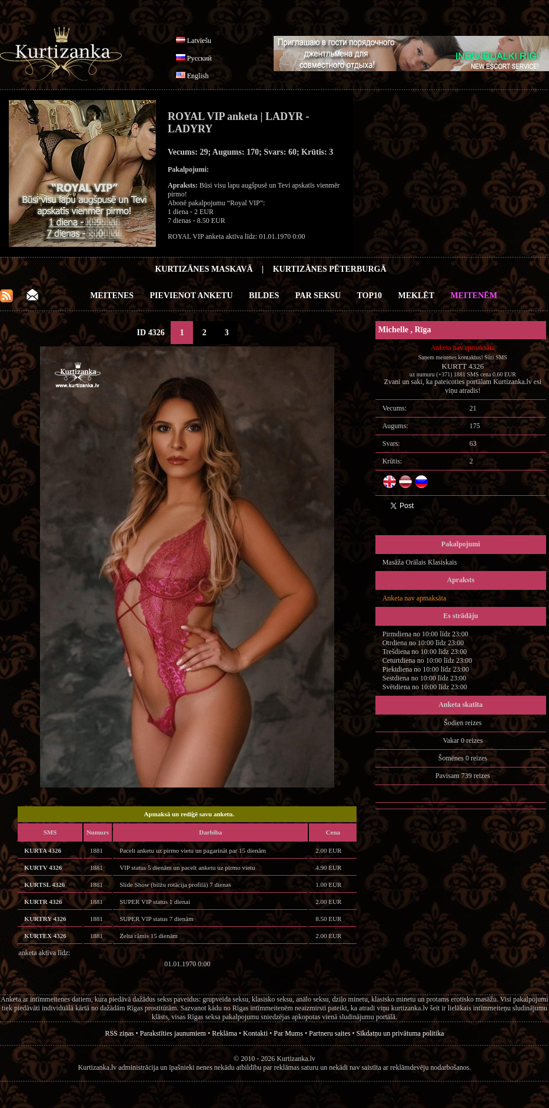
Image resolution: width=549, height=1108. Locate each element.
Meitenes (112, 295)
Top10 (369, 295)
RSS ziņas (119, 1033)
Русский (199, 58)
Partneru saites (329, 1033)
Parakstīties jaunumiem (173, 1033)
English (198, 76)
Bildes (264, 295)
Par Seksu (318, 295)
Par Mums (288, 1033)
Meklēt (416, 295)
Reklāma (224, 1033)
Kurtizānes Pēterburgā (330, 269)
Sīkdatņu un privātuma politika (400, 1033)
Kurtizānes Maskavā (203, 269)
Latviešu (199, 40)
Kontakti (255, 1033)
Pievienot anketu (191, 295)
